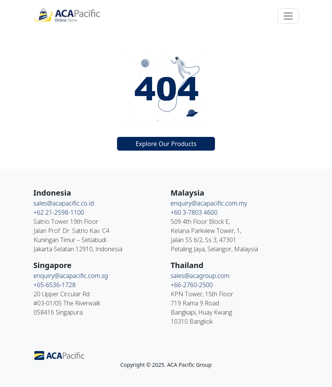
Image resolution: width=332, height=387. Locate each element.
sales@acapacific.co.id (64, 203)
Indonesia (52, 193)
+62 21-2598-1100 (59, 212)
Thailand (187, 265)
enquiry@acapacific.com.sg (71, 275)
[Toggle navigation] (288, 16)
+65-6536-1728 (55, 285)
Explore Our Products (165, 144)
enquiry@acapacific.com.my (209, 203)
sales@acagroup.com (200, 275)
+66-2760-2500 (192, 285)
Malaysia (187, 193)
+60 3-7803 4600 (194, 212)
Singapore (53, 265)
